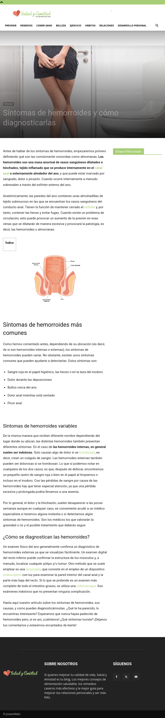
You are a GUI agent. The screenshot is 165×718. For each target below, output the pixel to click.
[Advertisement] (139, 190)
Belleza (61, 25)
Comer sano (44, 25)
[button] (157, 26)
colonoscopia (86, 586)
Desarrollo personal (132, 25)
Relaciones (106, 25)
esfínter (89, 207)
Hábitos (90, 25)
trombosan (87, 452)
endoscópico (12, 575)
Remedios (26, 25)
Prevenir (11, 25)
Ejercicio (75, 25)
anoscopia (33, 569)
